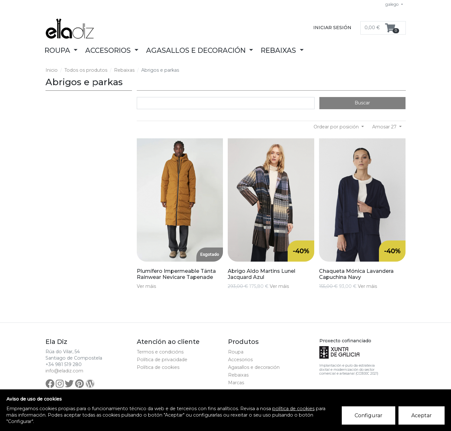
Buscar (362, 103)
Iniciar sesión (332, 27)
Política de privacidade (162, 359)
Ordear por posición (337, 127)
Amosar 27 (385, 127)
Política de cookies (158, 367)
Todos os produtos (85, 70)
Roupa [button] (58, 50)
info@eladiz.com (64, 371)
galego (392, 4)
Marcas (236, 383)
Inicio (51, 70)
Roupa (235, 352)
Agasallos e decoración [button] (197, 50)
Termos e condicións (160, 352)
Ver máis (146, 286)
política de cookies (293, 408)
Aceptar (421, 415)
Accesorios (240, 359)
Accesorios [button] (109, 50)
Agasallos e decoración (254, 367)
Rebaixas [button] (279, 50)
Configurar (368, 415)
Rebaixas (124, 70)
